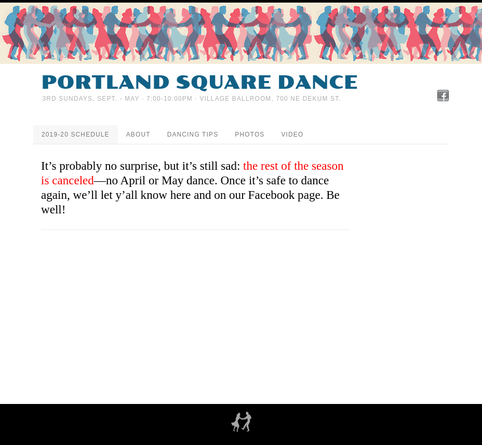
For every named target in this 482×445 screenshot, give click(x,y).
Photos (249, 134)
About (138, 134)
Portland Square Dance (199, 82)
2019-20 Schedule (76, 134)
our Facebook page (274, 194)
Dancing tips (193, 134)
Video (292, 134)
